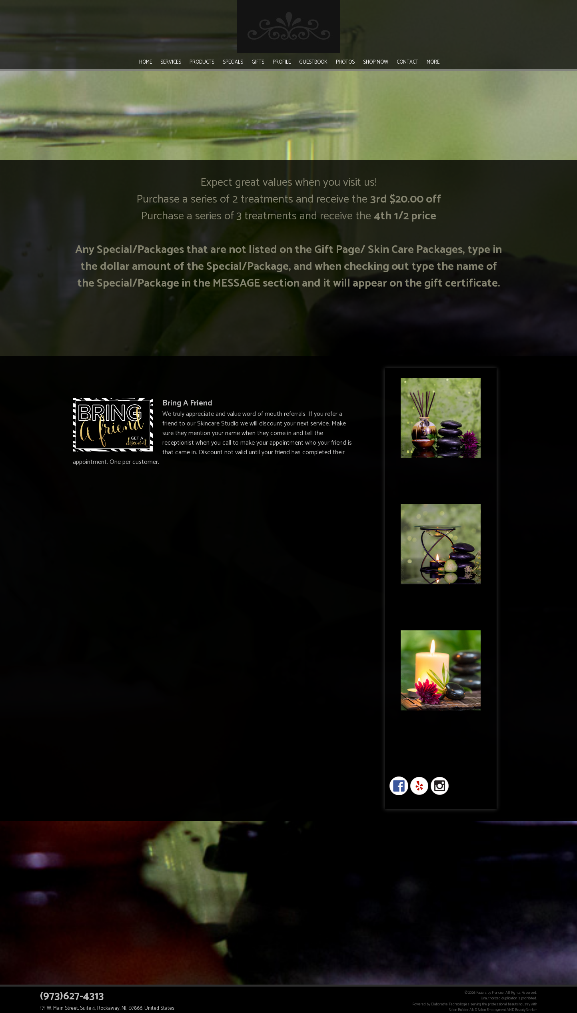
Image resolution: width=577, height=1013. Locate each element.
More (433, 62)
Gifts (258, 62)
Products (202, 62)
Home (145, 62)
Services (170, 62)
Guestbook (313, 62)
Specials (233, 62)
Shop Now (375, 62)
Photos (345, 62)
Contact (407, 62)
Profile (282, 62)
